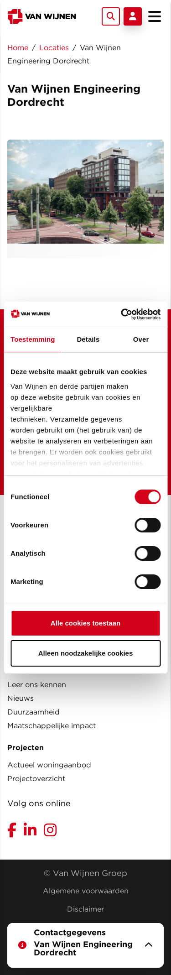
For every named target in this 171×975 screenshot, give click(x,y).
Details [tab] (88, 339)
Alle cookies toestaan (85, 623)
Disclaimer (85, 909)
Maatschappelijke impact (51, 725)
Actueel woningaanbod (49, 765)
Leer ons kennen (36, 684)
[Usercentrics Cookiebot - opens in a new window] (122, 314)
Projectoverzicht (36, 778)
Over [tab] (141, 339)
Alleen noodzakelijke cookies (85, 653)
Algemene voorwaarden (86, 890)
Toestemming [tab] (32, 339)
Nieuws (20, 698)
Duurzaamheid (33, 712)
